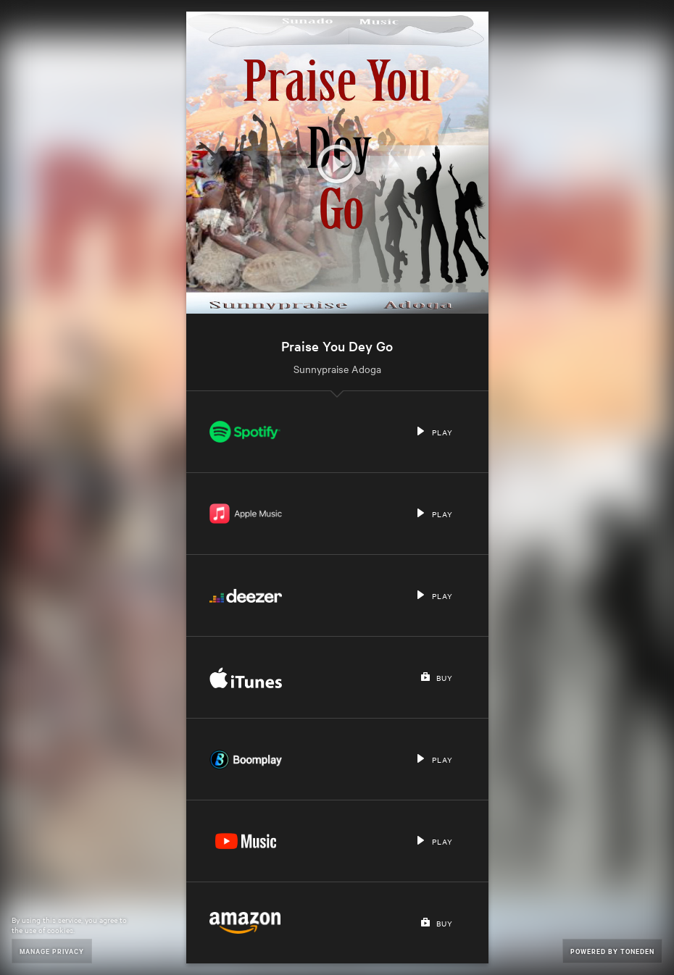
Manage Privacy (52, 950)
